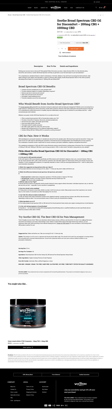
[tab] (38, 66)
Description (38, 66)
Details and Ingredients (69, 66)
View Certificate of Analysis (67, 56)
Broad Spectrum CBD (19, 15)
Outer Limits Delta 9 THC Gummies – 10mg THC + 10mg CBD (28, 341)
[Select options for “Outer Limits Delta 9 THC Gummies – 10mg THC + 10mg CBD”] (28, 347)
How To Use (51, 66)
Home (10, 15)
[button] (97, 2)
